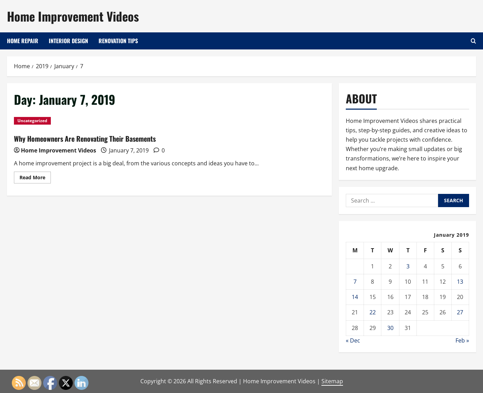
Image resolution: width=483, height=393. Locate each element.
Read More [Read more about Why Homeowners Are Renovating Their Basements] (35, 178)
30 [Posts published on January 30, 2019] (390, 328)
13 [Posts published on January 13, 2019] (460, 281)
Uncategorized (32, 121)
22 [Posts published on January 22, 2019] (372, 312)
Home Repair (22, 41)
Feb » (462, 340)
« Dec (353, 340)
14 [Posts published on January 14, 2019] (355, 297)
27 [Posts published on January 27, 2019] (460, 312)
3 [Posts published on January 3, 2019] (408, 266)
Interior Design (68, 41)
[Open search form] (473, 41)
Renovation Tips (118, 41)
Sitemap (332, 381)
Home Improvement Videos (73, 16)
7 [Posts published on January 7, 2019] (355, 281)
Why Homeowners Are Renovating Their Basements (85, 138)
